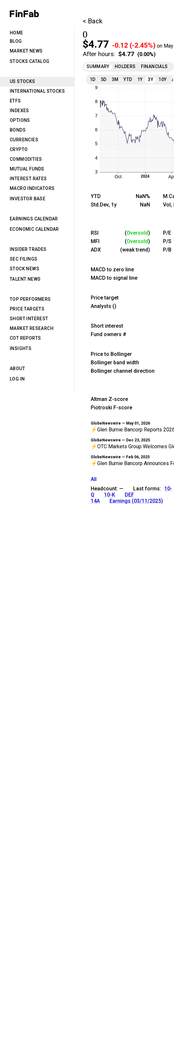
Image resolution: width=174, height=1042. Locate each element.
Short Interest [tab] (29, 318)
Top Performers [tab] (30, 299)
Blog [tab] (16, 41)
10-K (109, 495)
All (94, 479)
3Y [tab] (150, 79)
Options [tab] (20, 120)
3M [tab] (115, 79)
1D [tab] (93, 79)
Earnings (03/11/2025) (136, 501)
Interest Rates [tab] (28, 178)
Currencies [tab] (24, 139)
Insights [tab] (20, 348)
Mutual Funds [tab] (27, 168)
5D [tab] (104, 79)
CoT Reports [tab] (25, 338)
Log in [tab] (17, 378)
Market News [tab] (26, 50)
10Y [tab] (162, 79)
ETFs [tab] (15, 100)
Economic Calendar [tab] (34, 229)
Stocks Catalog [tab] (30, 61)
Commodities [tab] (26, 159)
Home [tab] (16, 32)
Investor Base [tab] (27, 198)
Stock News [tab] (24, 268)
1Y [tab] (140, 79)
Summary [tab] (98, 66)
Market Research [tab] (31, 328)
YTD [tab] (127, 79)
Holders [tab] (125, 66)
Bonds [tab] (18, 130)
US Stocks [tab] (22, 81)
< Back (92, 21)
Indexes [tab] (19, 110)
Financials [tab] (154, 66)
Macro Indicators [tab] (32, 188)
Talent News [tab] (25, 279)
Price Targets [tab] (27, 308)
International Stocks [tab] (37, 91)
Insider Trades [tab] (28, 249)
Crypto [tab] (19, 149)
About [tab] (17, 368)
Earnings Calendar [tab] (34, 218)
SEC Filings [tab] (23, 259)
